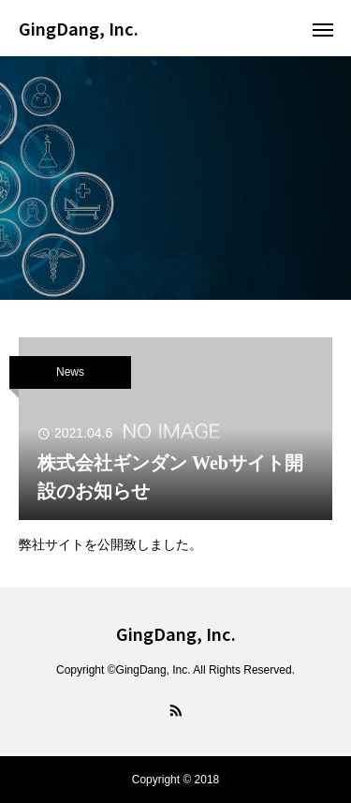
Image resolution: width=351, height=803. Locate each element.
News (70, 372)
